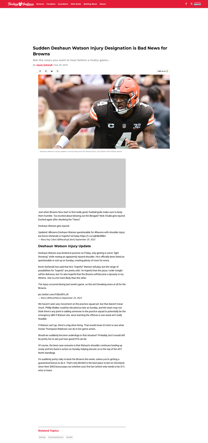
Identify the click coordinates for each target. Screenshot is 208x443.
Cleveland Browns (55, 437)
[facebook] (186, 4)
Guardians (63, 4)
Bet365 (69, 437)
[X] (191, 4)
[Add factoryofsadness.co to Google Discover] (163, 71)
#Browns (53, 232)
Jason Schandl (44, 65)
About (103, 4)
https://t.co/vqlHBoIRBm (93, 236)
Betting (42, 437)
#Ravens (99, 232)
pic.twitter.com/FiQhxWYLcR (53, 294)
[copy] (57, 71)
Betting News (90, 4)
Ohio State (76, 4)
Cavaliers (51, 4)
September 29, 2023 (85, 239)
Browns (40, 4)
